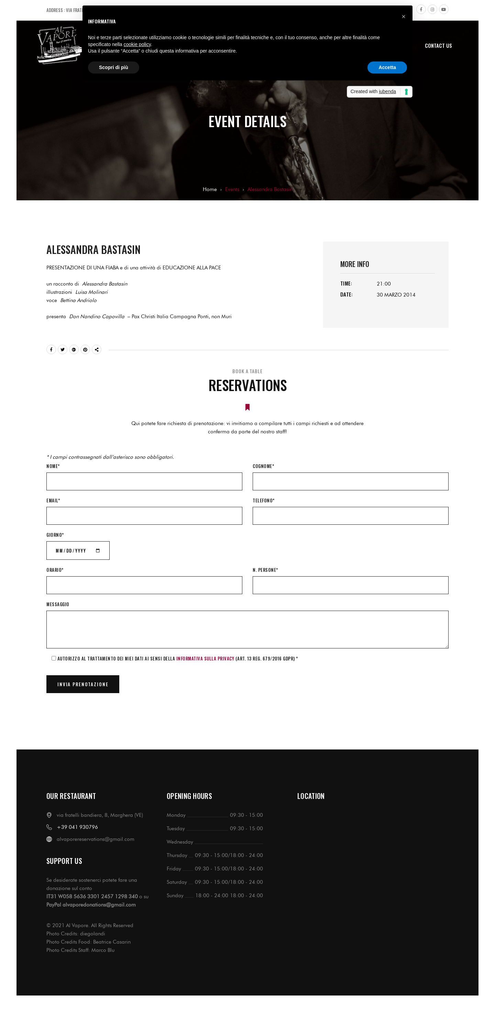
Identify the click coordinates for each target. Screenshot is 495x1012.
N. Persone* (265, 569)
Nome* (53, 466)
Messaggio (57, 604)
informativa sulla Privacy (205, 658)
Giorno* (55, 534)
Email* (53, 500)
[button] (403, 16)
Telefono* (264, 500)
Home (210, 189)
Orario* (55, 569)
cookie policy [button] (137, 44)
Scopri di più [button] (113, 67)
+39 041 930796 (77, 827)
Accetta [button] (387, 67)
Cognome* (263, 466)
